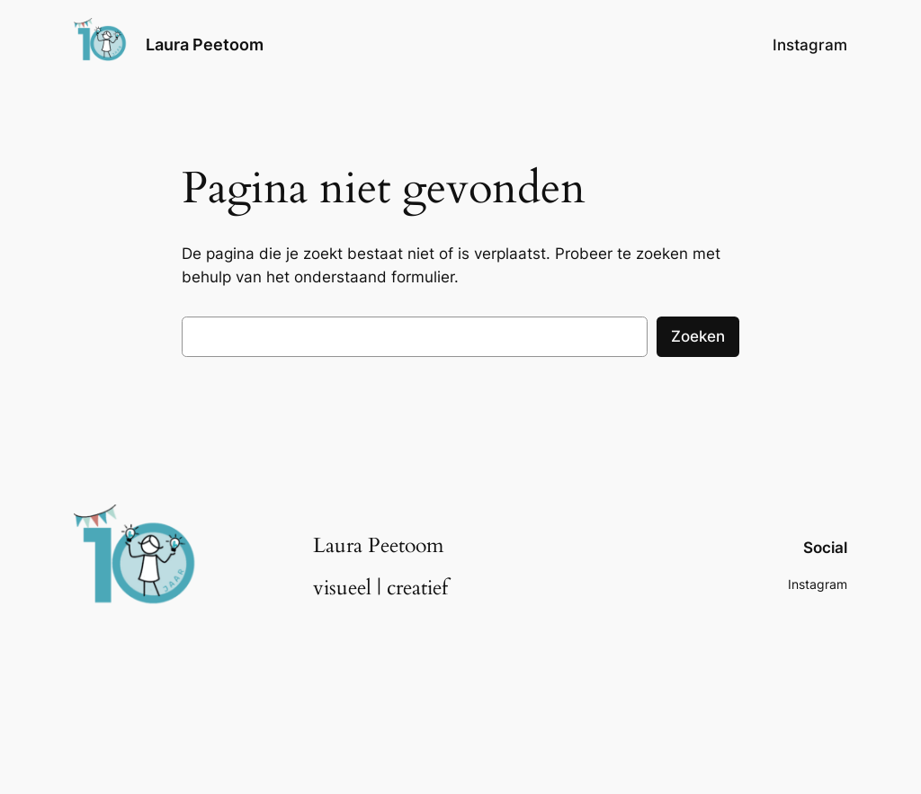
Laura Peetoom (205, 44)
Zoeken (698, 336)
